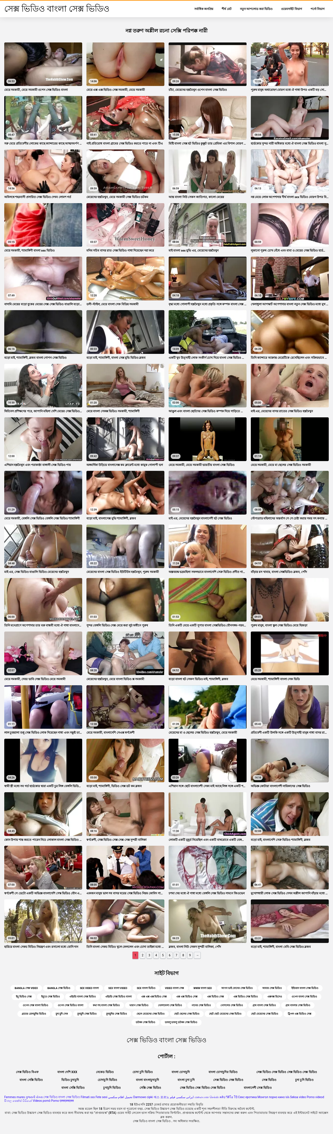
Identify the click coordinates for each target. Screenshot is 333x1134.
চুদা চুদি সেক (62, 1013)
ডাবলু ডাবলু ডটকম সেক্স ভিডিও (181, 1022)
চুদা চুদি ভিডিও (304, 1080)
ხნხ (287, 1097)
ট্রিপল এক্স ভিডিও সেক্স (299, 1013)
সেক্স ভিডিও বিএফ (27, 1072)
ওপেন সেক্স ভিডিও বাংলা (70, 1005)
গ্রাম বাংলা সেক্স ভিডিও (264, 1005)
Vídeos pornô (41, 1100)
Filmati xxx (88, 1097)
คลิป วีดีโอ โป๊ (228, 1097)
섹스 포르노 (161, 1097)
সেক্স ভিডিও (269, 1080)
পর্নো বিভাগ (317, 9)
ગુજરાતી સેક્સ (33, 1097)
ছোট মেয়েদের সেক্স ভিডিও (264, 1013)
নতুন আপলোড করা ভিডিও (256, 9)
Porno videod (315, 1097)
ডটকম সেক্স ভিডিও (145, 1022)
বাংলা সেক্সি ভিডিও (31, 1080)
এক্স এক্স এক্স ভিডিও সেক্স (154, 996)
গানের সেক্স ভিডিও (201, 1005)
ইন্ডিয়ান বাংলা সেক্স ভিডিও (304, 988)
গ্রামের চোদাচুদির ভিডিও (34, 1013)
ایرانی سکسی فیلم (182, 1097)
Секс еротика (247, 1097)
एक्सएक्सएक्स (67, 1100)
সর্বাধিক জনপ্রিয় (203, 9)
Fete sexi (101, 1097)
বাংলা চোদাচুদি (181, 1072)
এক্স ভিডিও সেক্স (215, 996)
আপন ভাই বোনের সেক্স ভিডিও (237, 988)
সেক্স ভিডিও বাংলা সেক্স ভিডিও (61, 1097)
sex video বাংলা (89, 988)
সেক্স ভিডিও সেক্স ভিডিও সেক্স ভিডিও (202, 1087)
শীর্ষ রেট (226, 9)
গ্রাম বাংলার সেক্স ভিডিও (297, 1005)
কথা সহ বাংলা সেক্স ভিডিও (106, 1005)
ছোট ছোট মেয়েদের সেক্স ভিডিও (225, 1013)
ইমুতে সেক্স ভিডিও (50, 996)
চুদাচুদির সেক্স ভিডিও (116, 1013)
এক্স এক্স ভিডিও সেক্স (187, 996)
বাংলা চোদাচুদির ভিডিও (223, 1072)
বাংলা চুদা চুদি (186, 1080)
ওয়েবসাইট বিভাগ (291, 9)
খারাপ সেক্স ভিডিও (138, 1005)
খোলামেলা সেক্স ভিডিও (170, 1005)
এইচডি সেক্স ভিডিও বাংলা (118, 996)
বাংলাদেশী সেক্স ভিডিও (258, 1087)
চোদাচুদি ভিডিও (107, 1080)
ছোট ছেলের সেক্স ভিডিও (186, 1013)
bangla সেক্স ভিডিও (58, 988)
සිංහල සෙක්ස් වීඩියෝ (18, 1100)
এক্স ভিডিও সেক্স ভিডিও (245, 996)
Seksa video (298, 1097)
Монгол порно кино (271, 1097)
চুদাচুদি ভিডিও (112, 1087)
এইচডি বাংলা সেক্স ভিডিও (82, 996)
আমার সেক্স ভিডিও (272, 988)
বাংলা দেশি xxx (67, 1072)
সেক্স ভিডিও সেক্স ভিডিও (228, 1080)
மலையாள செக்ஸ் (207, 1097)
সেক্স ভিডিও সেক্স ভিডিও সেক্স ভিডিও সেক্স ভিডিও (286, 1072)
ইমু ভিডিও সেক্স (24, 996)
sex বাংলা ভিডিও (146, 988)
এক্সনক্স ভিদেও (274, 996)
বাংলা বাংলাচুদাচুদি (147, 1080)
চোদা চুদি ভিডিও (143, 1072)
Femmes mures (14, 1097)
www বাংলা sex (202, 988)
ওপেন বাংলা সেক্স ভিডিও (304, 996)
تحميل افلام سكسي (120, 1097)
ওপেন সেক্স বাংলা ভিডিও (35, 1005)
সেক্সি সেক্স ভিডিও (150, 1087)
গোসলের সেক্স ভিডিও (231, 1005)
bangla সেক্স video (26, 988)
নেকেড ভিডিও (105, 1072)
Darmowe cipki (143, 1097)
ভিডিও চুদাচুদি (70, 1080)
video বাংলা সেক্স (174, 988)
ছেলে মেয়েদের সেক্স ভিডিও (151, 1013)
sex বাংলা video (117, 988)
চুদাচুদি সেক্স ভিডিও (87, 1013)
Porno (55, 1100)
